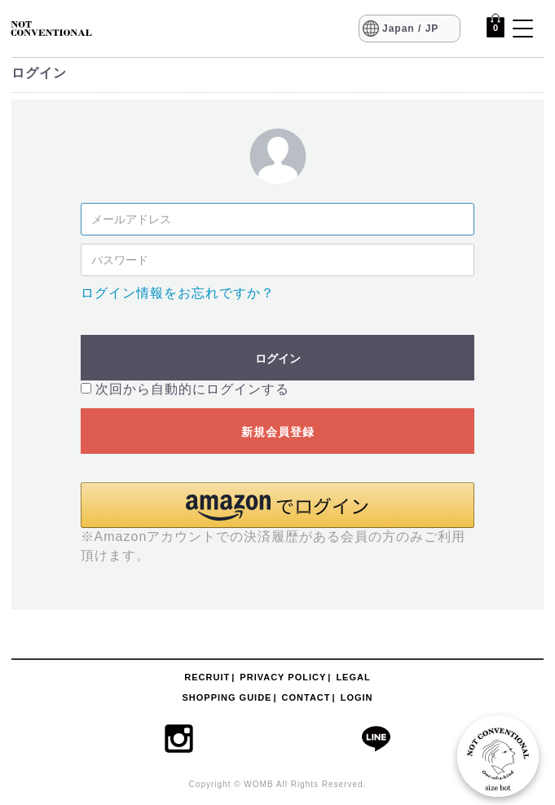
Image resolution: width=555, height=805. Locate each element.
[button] (278, 505)
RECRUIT (207, 677)
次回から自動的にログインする (192, 389)
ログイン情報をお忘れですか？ (178, 293)
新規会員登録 (278, 431)
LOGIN (357, 697)
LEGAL (353, 677)
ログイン (278, 358)
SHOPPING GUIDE (226, 697)
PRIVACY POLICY (283, 677)
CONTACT (306, 697)
